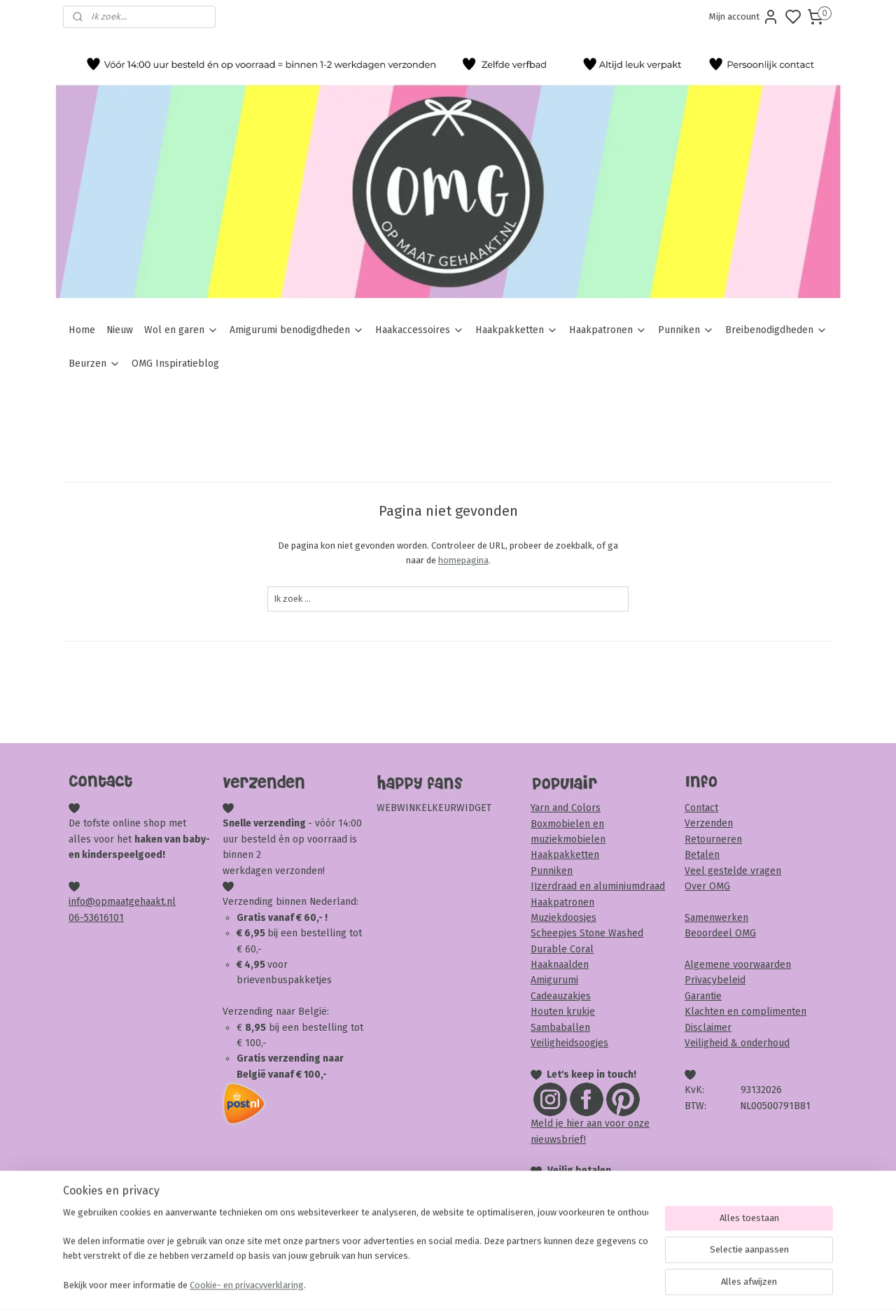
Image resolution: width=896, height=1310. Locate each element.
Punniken (686, 330)
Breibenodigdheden (776, 330)
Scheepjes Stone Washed (587, 933)
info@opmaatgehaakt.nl (122, 902)
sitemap (501, 1284)
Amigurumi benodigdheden (297, 330)
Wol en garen (181, 330)
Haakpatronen (608, 330)
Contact (701, 808)
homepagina (463, 560)
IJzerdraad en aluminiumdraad (598, 886)
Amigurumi (554, 980)
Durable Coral (562, 949)
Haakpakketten (516, 330)
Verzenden (709, 823)
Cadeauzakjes (561, 996)
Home (82, 330)
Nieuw (119, 330)
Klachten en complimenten (745, 1011)
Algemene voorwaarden (738, 965)
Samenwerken (716, 918)
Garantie (703, 996)
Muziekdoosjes (563, 918)
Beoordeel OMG (720, 933)
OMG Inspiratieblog (175, 363)
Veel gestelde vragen (733, 871)
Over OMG (707, 886)
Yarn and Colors (566, 808)
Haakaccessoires (419, 330)
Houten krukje (563, 1011)
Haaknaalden (560, 965)
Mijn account (744, 16)
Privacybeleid (715, 980)
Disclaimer (708, 1028)
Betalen (702, 855)
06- (76, 918)
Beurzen (94, 363)
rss (528, 1284)
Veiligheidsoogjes (569, 1043)
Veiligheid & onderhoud (737, 1043)
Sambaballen (560, 1028)
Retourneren (713, 839)
